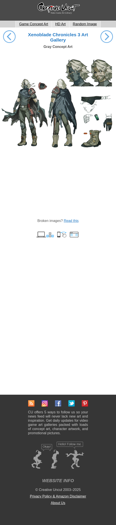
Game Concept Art (33, 24)
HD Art (60, 24)
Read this (71, 221)
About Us (58, 503)
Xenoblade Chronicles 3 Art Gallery (58, 37)
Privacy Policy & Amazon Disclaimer (58, 496)
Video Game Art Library (61, 13)
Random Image (85, 24)
